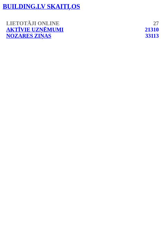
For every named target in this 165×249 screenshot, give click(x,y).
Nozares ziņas (28, 36)
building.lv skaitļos (41, 6)
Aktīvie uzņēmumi (35, 30)
